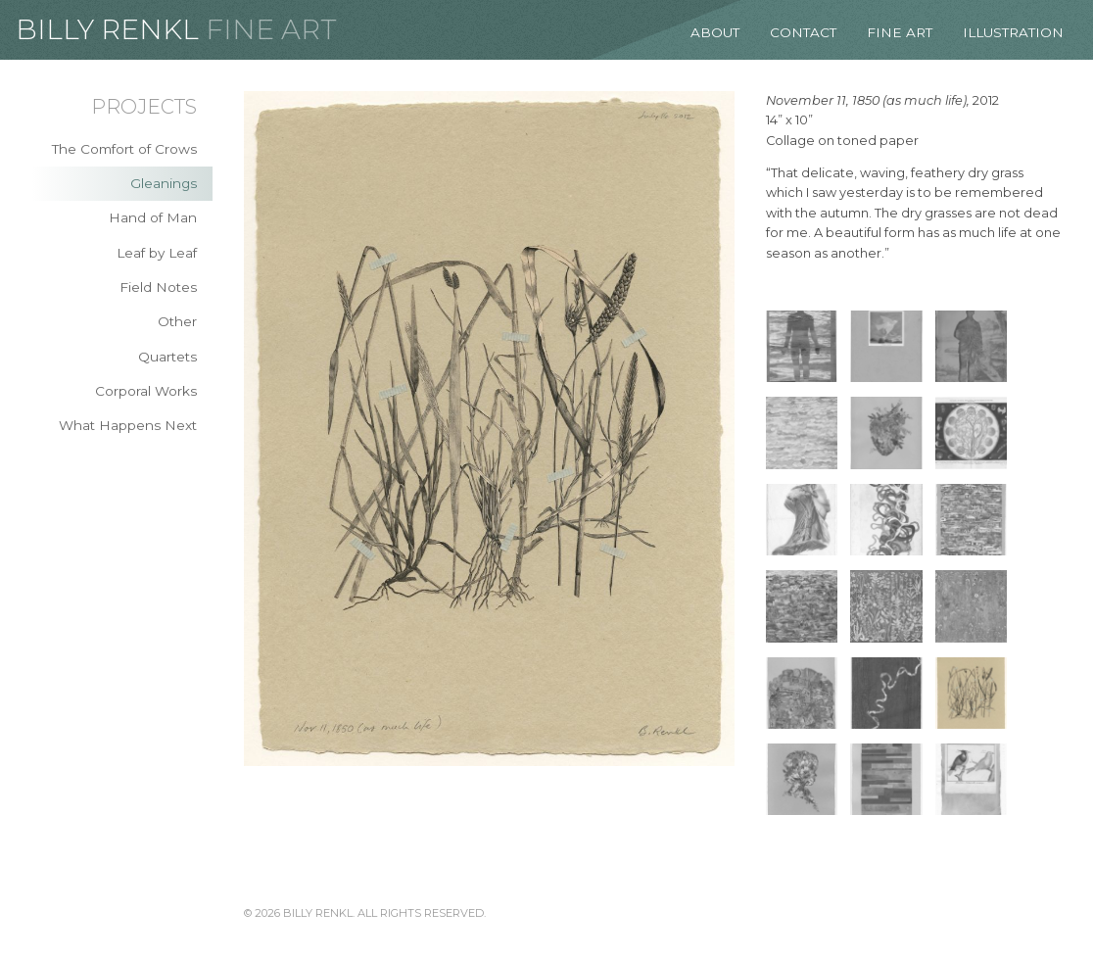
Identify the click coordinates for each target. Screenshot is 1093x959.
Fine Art (271, 29)
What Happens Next (128, 425)
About (714, 32)
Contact (803, 32)
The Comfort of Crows (124, 149)
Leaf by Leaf (157, 253)
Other (177, 321)
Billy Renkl (107, 29)
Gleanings (163, 183)
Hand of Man (153, 217)
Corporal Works (146, 391)
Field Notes (158, 287)
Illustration (1013, 32)
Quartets (167, 356)
